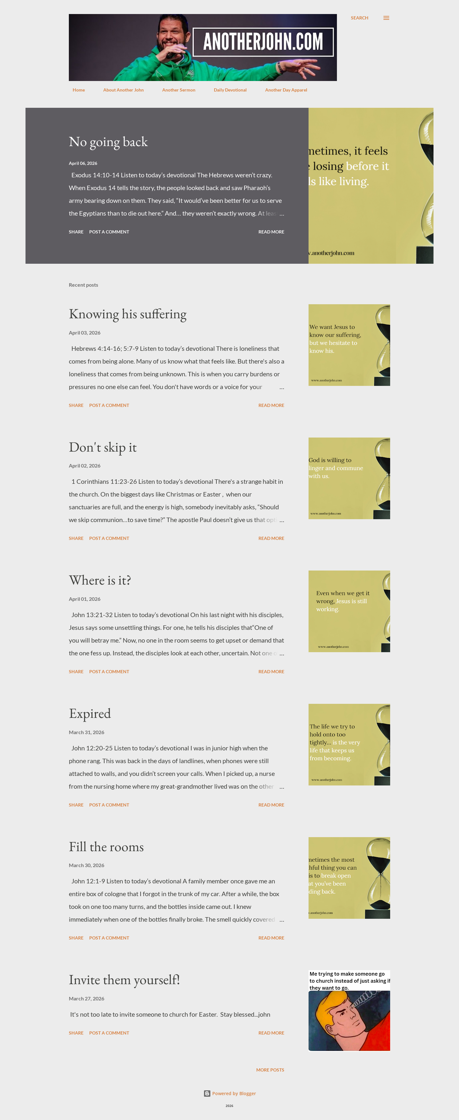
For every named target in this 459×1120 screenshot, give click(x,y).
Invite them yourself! (124, 979)
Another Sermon (175, 89)
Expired (90, 713)
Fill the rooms (106, 846)
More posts (270, 1069)
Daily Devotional (226, 89)
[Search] (359, 18)
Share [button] (76, 231)
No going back (108, 141)
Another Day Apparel (282, 89)
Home (75, 89)
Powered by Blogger (229, 1093)
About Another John (119, 89)
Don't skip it (103, 447)
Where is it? (100, 580)
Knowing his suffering (127, 313)
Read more (271, 231)
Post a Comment (109, 231)
